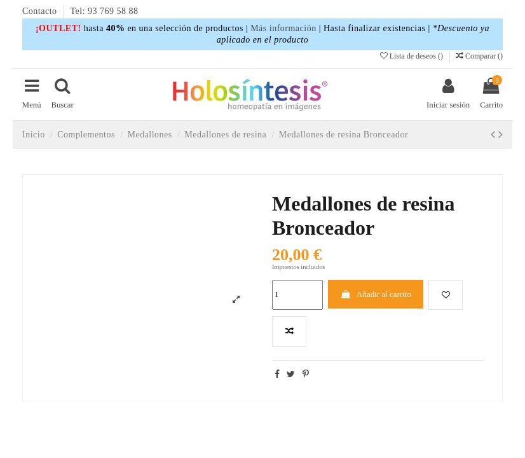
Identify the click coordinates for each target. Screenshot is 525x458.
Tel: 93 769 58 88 (105, 11)
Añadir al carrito (375, 294)
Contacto (41, 11)
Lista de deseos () (412, 56)
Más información (283, 28)
